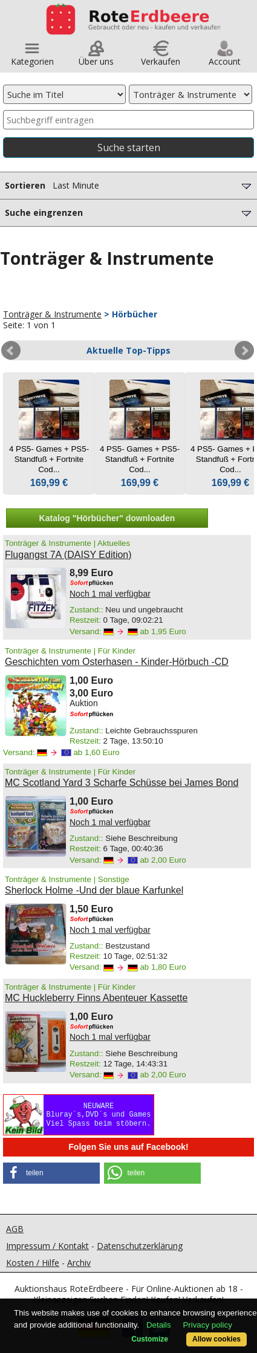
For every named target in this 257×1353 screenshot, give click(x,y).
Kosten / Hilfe (32, 1262)
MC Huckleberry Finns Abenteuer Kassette (96, 998)
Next (244, 350)
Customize (149, 1339)
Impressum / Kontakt (47, 1245)
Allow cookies (216, 1339)
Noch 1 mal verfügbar (110, 594)
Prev (11, 350)
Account (225, 57)
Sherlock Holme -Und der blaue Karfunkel (94, 890)
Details (158, 1324)
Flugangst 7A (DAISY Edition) (68, 555)
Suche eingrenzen (129, 212)
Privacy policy (207, 1324)
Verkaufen (160, 57)
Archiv (79, 1262)
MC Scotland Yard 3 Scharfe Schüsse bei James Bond (121, 782)
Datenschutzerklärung (140, 1245)
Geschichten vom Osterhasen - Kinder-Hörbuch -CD (117, 662)
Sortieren (129, 185)
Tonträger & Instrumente (52, 314)
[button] (51, 1173)
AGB (15, 1229)
